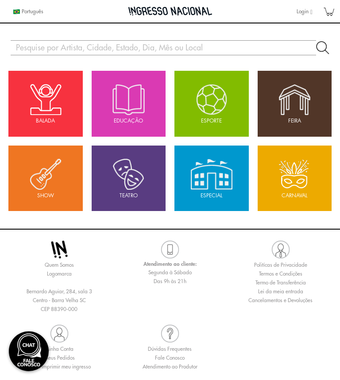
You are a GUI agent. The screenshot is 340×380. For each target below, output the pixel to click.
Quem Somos (59, 265)
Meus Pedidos (59, 358)
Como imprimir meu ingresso (59, 366)
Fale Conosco (170, 358)
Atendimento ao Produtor (170, 366)
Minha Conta (59, 349)
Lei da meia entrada (280, 291)
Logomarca (59, 273)
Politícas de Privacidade (280, 265)
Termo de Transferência (280, 282)
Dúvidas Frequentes (170, 349)
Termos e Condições (280, 273)
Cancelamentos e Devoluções (280, 300)
